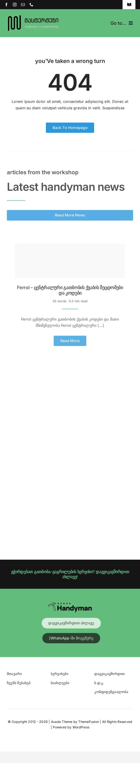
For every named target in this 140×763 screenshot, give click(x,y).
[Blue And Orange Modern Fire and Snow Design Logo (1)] (33, 15)
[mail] (23, 4)
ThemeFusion (88, 722)
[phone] (31, 4)
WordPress (81, 727)
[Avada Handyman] (70, 604)
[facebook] (6, 4)
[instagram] (15, 4)
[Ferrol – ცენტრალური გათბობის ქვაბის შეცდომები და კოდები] (70, 259)
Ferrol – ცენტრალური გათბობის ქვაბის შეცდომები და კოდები (70, 289)
